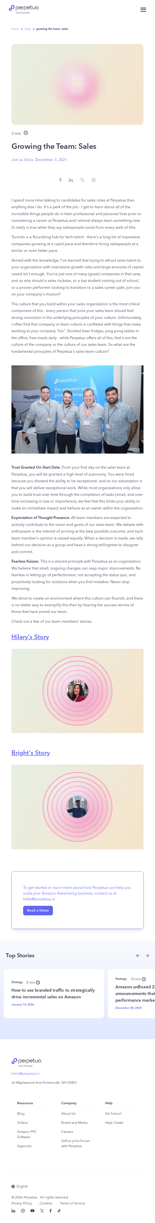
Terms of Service (72, 1203)
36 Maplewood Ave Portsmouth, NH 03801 (44, 1082)
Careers (67, 1132)
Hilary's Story (30, 637)
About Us (68, 1114)
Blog (21, 1114)
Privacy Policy (21, 1203)
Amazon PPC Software (27, 1134)
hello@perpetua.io (25, 1073)
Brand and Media (74, 1123)
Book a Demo (38, 910)
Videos (22, 1123)
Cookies (46, 1203)
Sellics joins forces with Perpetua (75, 1143)
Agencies (24, 1146)
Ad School (113, 1114)
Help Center (114, 1123)
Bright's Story (30, 753)
